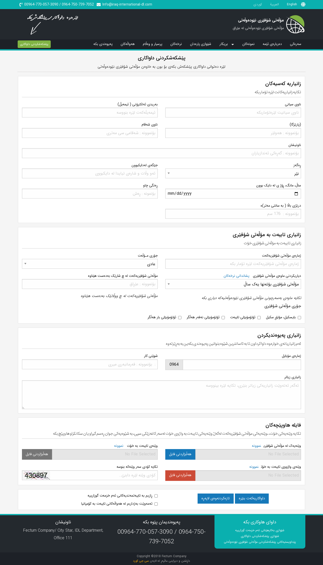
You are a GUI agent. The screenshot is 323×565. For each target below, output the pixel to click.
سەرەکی (295, 44)
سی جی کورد (141, 560)
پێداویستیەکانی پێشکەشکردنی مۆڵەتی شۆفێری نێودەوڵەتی (260, 541)
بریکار (224, 44)
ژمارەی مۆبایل (291, 356)
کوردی (257, 4)
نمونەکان (248, 44)
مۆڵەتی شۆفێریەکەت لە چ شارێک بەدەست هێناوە (123, 276)
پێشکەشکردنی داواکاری (34, 44)
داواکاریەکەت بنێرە (252, 498)
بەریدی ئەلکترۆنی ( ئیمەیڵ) (138, 104)
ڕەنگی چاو (150, 185)
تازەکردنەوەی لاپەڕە (215, 498)
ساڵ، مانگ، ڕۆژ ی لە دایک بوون (278, 185)
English (292, 4)
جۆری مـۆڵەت (148, 255)
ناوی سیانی (293, 104)
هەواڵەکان (128, 44)
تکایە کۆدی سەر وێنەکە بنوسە (137, 467)
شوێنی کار (151, 356)
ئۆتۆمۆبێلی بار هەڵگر (162, 317)
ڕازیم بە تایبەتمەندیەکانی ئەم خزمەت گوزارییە (120, 495)
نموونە (256, 446)
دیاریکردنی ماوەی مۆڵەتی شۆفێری (262, 276)
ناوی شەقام (150, 124)
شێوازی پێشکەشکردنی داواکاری (260, 536)
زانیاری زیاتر (292, 377)
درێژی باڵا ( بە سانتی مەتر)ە (281, 205)
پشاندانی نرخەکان (236, 276)
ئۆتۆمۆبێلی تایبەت (242, 317)
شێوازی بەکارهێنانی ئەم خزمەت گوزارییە (259, 530)
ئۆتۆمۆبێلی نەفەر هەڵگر (203, 317)
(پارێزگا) (295, 124)
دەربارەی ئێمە (272, 44)
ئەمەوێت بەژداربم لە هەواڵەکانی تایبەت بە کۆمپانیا (116, 503)
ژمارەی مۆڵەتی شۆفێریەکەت (281, 255)
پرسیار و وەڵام (152, 44)
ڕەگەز (297, 165)
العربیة (274, 4)
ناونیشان (294, 145)
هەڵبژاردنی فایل (180, 454)
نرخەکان (176, 44)
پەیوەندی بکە (103, 44)
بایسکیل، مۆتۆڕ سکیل (281, 317)
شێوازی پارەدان (200, 44)
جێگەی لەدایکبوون (144, 165)
